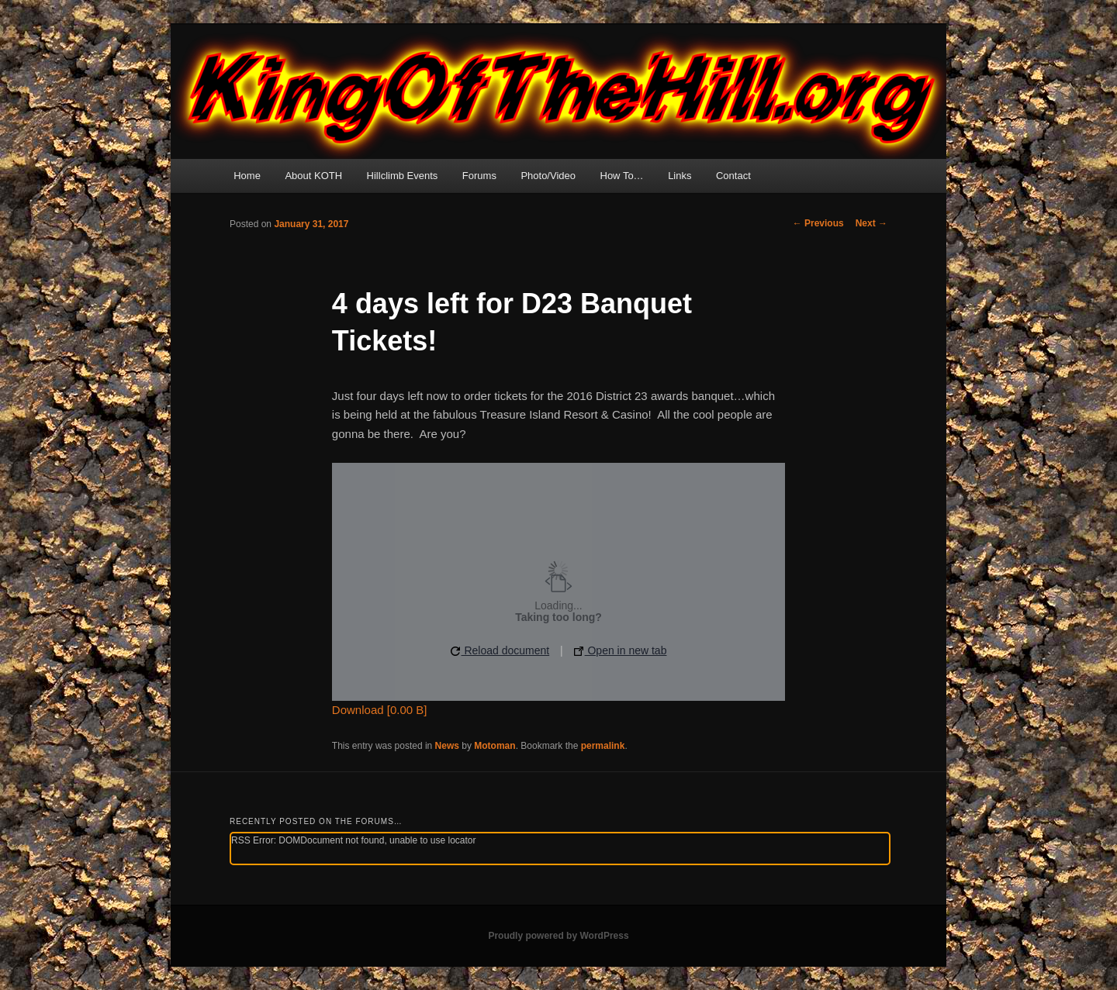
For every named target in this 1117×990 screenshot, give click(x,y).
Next (871, 223)
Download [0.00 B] (379, 709)
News (447, 745)
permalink (603, 745)
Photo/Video (548, 175)
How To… (622, 175)
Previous (818, 223)
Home (247, 175)
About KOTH (313, 175)
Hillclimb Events (402, 175)
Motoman (494, 745)
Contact (733, 175)
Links (679, 175)
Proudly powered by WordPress (558, 935)
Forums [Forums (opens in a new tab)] (479, 175)
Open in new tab (620, 650)
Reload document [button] (500, 650)
